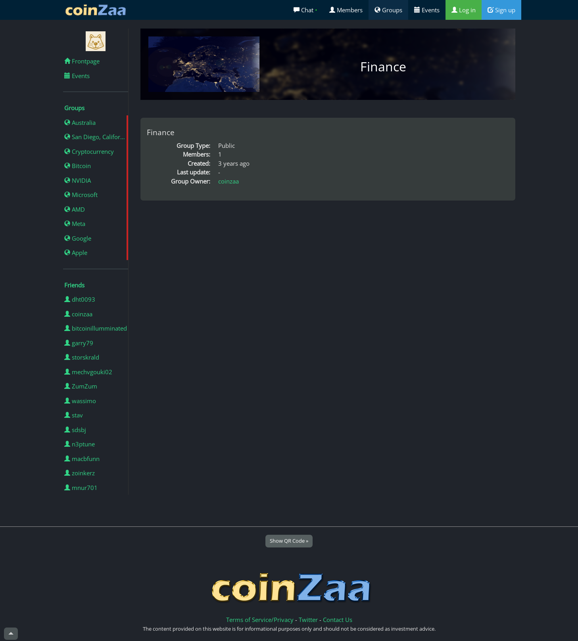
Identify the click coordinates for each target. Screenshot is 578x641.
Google (77, 238)
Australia (80, 122)
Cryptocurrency (89, 151)
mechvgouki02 (88, 372)
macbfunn (82, 459)
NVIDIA (77, 180)
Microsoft (81, 195)
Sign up (501, 10)
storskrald (81, 357)
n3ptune (79, 444)
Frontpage (82, 61)
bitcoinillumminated (95, 328)
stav (73, 415)
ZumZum (80, 386)
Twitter (308, 620)
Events (427, 10)
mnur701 (81, 488)
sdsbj (75, 430)
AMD (74, 209)
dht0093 (79, 299)
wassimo (80, 401)
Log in (463, 10)
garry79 (78, 343)
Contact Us (337, 620)
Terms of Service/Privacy (260, 620)
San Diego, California (96, 137)
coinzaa (78, 314)
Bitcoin (77, 166)
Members (346, 10)
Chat (305, 10)
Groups (388, 10)
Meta (74, 224)
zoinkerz (79, 473)
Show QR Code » (289, 540)
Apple (75, 252)
